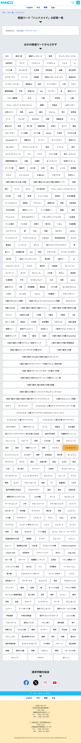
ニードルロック (11, 203)
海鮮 (37, 454)
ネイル (50, 517)
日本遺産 (71, 426)
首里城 (73, 112)
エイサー (43, 629)
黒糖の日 (27, 140)
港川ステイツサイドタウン (56, 245)
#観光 (51, 315)
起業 (32, 587)
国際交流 (51, 203)
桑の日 (48, 224)
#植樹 (62, 315)
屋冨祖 (73, 273)
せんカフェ (48, 475)
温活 (49, 489)
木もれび (28, 531)
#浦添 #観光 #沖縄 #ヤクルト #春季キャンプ (24, 343)
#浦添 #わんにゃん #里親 (65, 398)
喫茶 (39, 252)
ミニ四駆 (24, 133)
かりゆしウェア (36, 280)
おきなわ (45, 238)
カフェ (71, 573)
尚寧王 (36, 224)
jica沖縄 (37, 496)
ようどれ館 (70, 615)
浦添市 (42, 266)
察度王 (57, 426)
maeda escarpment (68, 545)
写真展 (36, 70)
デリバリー (36, 468)
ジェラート (59, 524)
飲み (52, 168)
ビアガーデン (10, 77)
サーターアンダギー (68, 252)
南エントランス (70, 154)
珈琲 (52, 594)
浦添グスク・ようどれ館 (66, 608)
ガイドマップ (11, 231)
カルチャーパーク (12, 266)
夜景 (7, 531)
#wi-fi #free (10, 426)
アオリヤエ (56, 175)
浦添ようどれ (29, 622)
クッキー (42, 538)
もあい (61, 517)
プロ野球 (46, 643)
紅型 (74, 629)
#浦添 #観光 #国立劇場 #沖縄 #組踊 (40, 384)
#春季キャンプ (10, 336)
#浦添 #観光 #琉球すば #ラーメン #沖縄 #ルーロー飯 (40, 377)
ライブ (21, 63)
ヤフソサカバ (57, 140)
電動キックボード (35, 56)
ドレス (52, 496)
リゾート (24, 77)
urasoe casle (10, 552)
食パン (7, 252)
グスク (29, 266)
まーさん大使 (70, 650)
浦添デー (61, 259)
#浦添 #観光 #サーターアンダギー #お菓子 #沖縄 (40, 370)
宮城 (16, 601)
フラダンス (51, 63)
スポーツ (28, 601)
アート (8, 119)
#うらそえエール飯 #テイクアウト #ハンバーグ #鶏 (55, 405)
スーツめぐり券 (24, 608)
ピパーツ (72, 503)
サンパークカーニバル (67, 56)
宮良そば (72, 140)
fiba (34, 231)
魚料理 (59, 454)
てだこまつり (71, 601)
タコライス (9, 461)
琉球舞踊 (31, 287)
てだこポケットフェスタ (51, 217)
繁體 (45, 7)
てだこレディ (10, 636)
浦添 (55, 580)
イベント (60, 147)
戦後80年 (72, 77)
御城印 (57, 196)
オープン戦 (9, 168)
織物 (73, 210)
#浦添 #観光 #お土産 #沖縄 (15, 182)
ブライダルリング (56, 503)
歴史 (17, 447)
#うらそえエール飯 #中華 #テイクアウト (58, 419)
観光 (41, 112)
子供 (21, 280)
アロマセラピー (34, 489)
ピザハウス (51, 252)
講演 (22, 587)
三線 (20, 287)
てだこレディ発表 (12, 566)
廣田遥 (42, 287)
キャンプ (14, 657)
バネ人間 (53, 287)
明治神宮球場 (60, 238)
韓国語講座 (9, 91)
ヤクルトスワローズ (29, 643)
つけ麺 (7, 517)
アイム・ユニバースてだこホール (63, 189)
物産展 (36, 77)
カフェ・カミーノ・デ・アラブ (64, 531)
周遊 (50, 56)
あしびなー (10, 147)
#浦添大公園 (24, 315)
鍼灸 (59, 489)
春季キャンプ (27, 210)
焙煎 (42, 594)
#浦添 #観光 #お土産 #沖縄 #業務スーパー (49, 182)
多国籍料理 (20, 252)
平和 (20, 91)
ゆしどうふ (72, 454)
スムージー (57, 538)
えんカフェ (43, 580)
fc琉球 (59, 133)
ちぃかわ (22, 294)
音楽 (43, 482)
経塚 (29, 196)
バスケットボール (29, 238)
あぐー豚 (8, 559)
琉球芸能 (48, 70)
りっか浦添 (9, 224)
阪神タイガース (69, 161)
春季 (43, 447)
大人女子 (27, 454)
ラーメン (72, 524)
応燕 (43, 168)
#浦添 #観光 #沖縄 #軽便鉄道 (62, 343)
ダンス (36, 245)
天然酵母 (52, 566)
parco (31, 112)
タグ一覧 (10, 12)
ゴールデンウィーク (13, 154)
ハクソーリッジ (42, 552)
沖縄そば (8, 629)
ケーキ (56, 601)
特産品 (54, 105)
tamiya (48, 133)
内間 (47, 119)
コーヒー (63, 594)
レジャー (8, 608)
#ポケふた (58, 322)
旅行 (73, 147)
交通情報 (9, 280)
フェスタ (21, 119)
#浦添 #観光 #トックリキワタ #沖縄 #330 (26, 350)
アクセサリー (22, 517)
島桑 (43, 636)
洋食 (59, 510)
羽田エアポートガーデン (54, 77)
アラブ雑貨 (42, 531)
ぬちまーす (9, 510)
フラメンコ (35, 63)
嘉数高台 (29, 84)
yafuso (72, 231)
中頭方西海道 (26, 615)
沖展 (26, 161)
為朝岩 (25, 203)
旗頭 (33, 629)
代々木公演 (72, 133)
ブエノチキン (10, 133)
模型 (74, 126)
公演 (19, 196)
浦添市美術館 (10, 643)
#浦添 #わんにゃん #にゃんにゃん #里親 (44, 301)
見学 (53, 636)
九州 (51, 280)
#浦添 (44, 336)
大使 (64, 84)
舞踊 (42, 105)
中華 (43, 98)
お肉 (7, 468)
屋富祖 (8, 245)
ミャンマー (9, 587)
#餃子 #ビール (28, 426)
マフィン (72, 538)
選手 (7, 447)
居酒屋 (73, 168)
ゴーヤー (41, 140)
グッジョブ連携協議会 (13, 594)
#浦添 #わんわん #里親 (14, 301)
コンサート (9, 273)
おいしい (66, 657)
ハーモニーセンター (12, 84)
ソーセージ (22, 245)
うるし (59, 224)
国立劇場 (72, 70)
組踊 (60, 70)
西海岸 (54, 266)
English (30, 7)
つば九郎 (47, 440)
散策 (56, 650)
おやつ (8, 405)
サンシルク (10, 217)
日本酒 (34, 545)
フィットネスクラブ (30, 475)
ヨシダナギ (23, 70)
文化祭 (8, 196)
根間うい (9, 329)
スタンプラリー (69, 294)
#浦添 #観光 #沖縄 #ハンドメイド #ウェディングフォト (40, 391)
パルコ (37, 294)
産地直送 (48, 454)
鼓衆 (54, 629)
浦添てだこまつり (44, 608)
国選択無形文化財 (12, 538)
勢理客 (29, 538)
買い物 (29, 126)
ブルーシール (10, 440)
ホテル (27, 189)
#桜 (73, 315)
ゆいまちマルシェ (69, 287)
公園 (72, 98)
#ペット (9, 315)
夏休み (73, 636)
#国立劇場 (72, 322)
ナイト (17, 189)
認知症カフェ (10, 580)
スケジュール (71, 440)
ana (41, 91)
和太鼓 (64, 629)
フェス (64, 63)
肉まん (58, 552)
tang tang (71, 552)
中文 (38, 7)
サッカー (51, 91)
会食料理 (43, 461)
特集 (32, 650)
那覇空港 (59, 119)
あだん (61, 273)
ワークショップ (11, 503)
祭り (73, 622)
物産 (62, 280)
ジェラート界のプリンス (28, 524)
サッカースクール (68, 468)
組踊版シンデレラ (38, 559)
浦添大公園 (20, 650)
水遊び (53, 126)
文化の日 (35, 119)
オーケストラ (52, 161)
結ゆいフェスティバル (28, 259)
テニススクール (11, 475)
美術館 (47, 259)
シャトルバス (24, 175)
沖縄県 (37, 161)
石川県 (32, 168)
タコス (21, 461)
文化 (7, 56)
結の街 (8, 259)
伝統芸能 (72, 203)
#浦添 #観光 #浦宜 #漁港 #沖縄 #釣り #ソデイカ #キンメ (27, 398)
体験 (62, 636)
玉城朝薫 (72, 224)
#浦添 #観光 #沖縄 (64, 350)
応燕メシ (71, 175)
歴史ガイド (72, 91)
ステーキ (21, 559)
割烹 (74, 461)
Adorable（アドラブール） (27, 30)
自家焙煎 (9, 63)
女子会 (73, 517)
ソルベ (46, 524)
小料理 (49, 273)
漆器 (46, 231)
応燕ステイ (9, 112)
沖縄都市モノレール (68, 433)
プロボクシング (70, 580)
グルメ (8, 175)
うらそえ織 (21, 629)
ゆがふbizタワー (28, 217)
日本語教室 (71, 196)
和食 (16, 531)
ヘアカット (37, 517)
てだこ (73, 84)
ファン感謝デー (46, 210)
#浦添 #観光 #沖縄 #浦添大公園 (64, 308)
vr (74, 63)
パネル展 (8, 70)
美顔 (6, 482)
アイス (72, 119)
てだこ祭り (45, 622)
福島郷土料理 (22, 545)
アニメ (44, 426)
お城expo (40, 175)
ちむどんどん (71, 301)
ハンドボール (43, 601)
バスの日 (23, 224)
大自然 (33, 322)
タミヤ (64, 126)
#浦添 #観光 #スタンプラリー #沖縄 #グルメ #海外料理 (40, 363)
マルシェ (52, 112)
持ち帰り (20, 468)
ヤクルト (40, 657)
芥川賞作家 (40, 189)
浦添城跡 (60, 622)
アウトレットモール (30, 147)
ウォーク (24, 440)
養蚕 (62, 210)
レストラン (71, 510)
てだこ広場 (53, 154)
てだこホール (11, 622)
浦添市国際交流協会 (13, 489)
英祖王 (22, 322)
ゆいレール (36, 273)
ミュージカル (43, 196)
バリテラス (9, 524)
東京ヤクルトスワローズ (49, 615)
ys (74, 259)
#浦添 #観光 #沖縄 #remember (64, 336)
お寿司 (51, 468)
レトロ (62, 168)
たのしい (44, 650)
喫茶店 (57, 98)
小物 (24, 503)
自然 (39, 84)
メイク (73, 475)
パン (40, 566)
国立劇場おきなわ (28, 636)
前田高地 (26, 552)
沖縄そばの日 (10, 308)
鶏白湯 (48, 510)
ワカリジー (37, 203)
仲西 (7, 601)
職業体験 (41, 126)
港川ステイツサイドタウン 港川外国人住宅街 (22, 433)
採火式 (28, 566)
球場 (36, 440)
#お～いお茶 (10, 322)
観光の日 (8, 126)
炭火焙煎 (31, 594)
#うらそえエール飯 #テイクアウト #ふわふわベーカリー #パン (40, 412)
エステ (16, 482)
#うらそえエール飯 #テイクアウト (20, 419)
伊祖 (61, 203)
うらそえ (55, 447)
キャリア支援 (54, 587)
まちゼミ (58, 231)
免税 (19, 126)
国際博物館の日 (11, 161)
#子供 (8, 294)
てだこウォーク (30, 482)
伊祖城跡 (9, 615)
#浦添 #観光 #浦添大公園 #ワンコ (33, 308)
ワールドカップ (11, 238)
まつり (23, 273)
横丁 (6, 189)
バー (51, 482)
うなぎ (73, 482)
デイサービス (27, 580)
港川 (63, 112)
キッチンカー (23, 405)
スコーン (8, 545)
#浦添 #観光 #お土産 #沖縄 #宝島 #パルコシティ (40, 356)
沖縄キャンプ (30, 447)
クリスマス (35, 510)
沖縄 (21, 112)
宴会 (32, 461)
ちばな (64, 461)
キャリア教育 (70, 587)
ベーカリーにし (69, 566)
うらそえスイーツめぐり (30, 573)
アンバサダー (52, 84)
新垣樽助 (45, 322)
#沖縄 (38, 315)
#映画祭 (51, 294)
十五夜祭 (71, 217)
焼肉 (47, 147)
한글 (53, 7)
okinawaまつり (11, 140)
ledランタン (70, 105)
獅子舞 (9, 573)
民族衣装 (72, 489)
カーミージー (70, 266)
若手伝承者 (10, 210)
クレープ (61, 475)
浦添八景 (18, 56)
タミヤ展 (36, 133)
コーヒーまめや (54, 573)
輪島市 (21, 168)
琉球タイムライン (26, 329)
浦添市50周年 (50, 433)
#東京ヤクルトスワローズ (65, 329)
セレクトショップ (11, 454)
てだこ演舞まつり (69, 559)
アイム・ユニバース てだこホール (19, 105)
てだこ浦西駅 (12, 98)
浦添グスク (9, 287)
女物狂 (53, 559)
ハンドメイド (20, 12)
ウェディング (69, 496)
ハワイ (39, 154)
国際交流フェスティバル (16, 496)
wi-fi (29, 98)
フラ (29, 154)
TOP (3, 12)
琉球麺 (22, 510)
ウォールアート (38, 503)
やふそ (73, 238)
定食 (54, 461)
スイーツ (59, 643)
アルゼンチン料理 (49, 545)
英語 (74, 182)
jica (31, 252)
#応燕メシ (44, 329)
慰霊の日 (31, 91)
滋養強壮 (62, 482)
